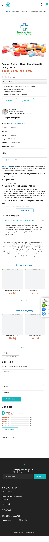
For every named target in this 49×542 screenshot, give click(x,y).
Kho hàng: (5, 496)
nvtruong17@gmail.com (12, 494)
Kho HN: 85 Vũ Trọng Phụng (15, 496)
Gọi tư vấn (26, 100)
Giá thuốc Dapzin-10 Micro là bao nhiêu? (19, 220)
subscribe (40, 476)
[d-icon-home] (2, 11)
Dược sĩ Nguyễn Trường (16, 111)
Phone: (4, 491)
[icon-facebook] (3, 74)
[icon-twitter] (6, 74)
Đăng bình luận (10, 399)
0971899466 (9, 491)
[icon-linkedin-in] (10, 74)
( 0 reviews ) (13, 77)
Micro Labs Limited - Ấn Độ (18, 123)
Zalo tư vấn (9, 100)
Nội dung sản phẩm (12, 160)
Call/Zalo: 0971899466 (7, 520)
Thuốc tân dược (9, 11)
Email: (3, 494)
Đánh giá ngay (10, 429)
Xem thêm (23, 210)
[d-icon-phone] (42, 4)
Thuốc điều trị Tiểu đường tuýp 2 (10, 356)
